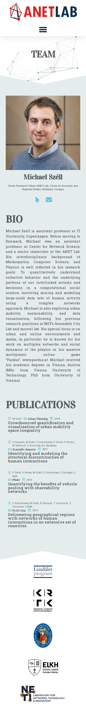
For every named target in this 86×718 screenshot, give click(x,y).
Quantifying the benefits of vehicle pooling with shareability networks (42, 487)
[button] (43, 29)
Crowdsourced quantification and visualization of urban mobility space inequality (41, 426)
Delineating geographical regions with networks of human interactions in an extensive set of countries (42, 520)
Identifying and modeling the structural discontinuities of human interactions (37, 457)
